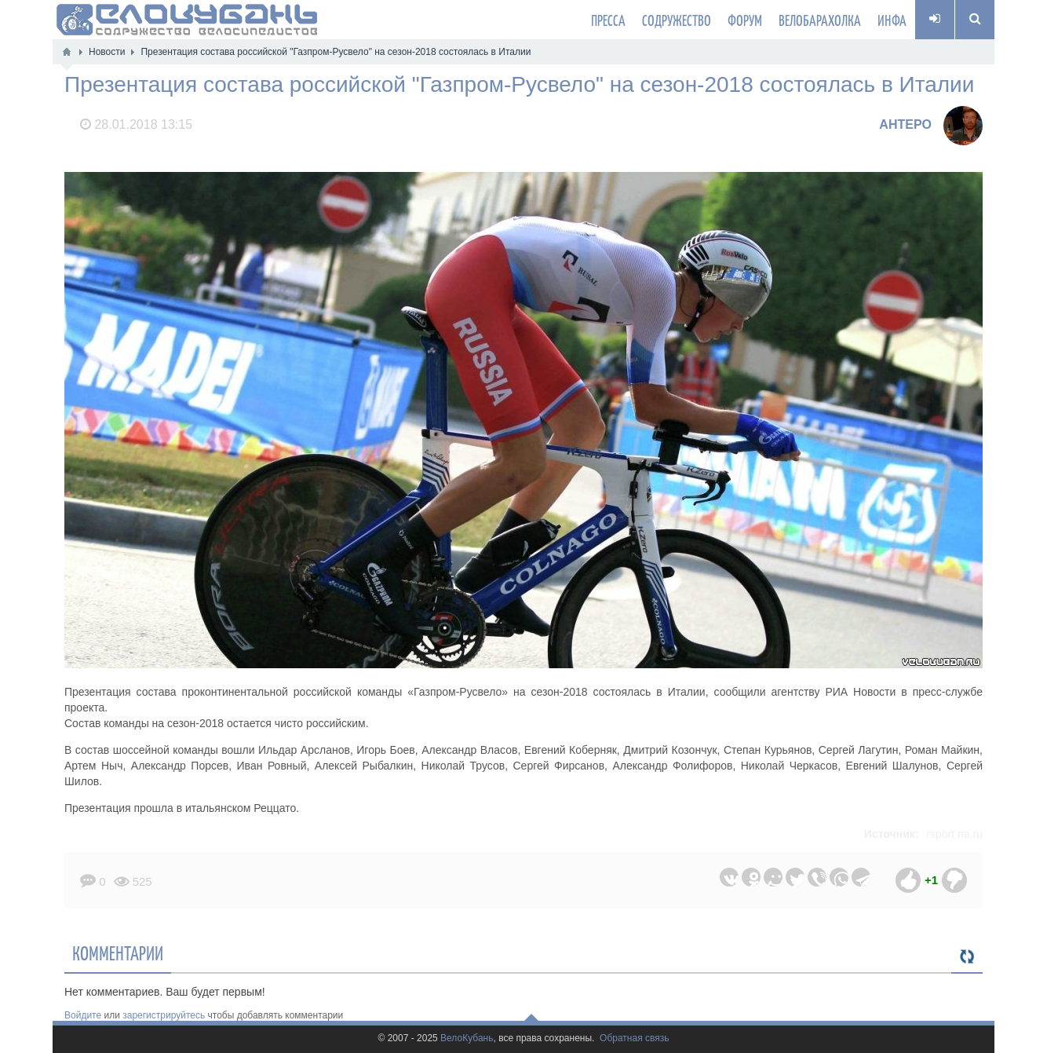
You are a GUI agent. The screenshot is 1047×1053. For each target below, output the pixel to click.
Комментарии (117, 952)
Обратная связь (634, 1038)
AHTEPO (905, 124)
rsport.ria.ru (954, 834)
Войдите (82, 1015)
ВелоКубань (466, 1038)
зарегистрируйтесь (163, 1015)
